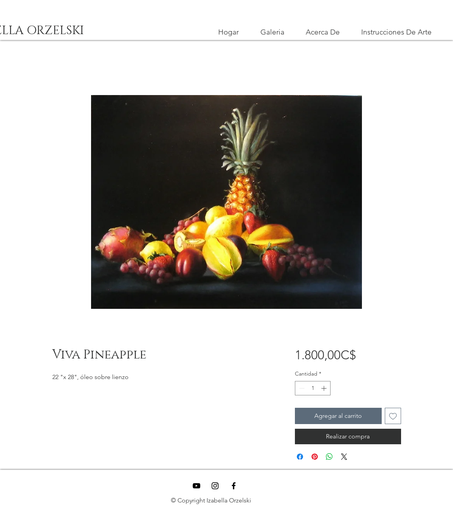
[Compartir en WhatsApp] (329, 456)
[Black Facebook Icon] (233, 485)
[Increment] (324, 388)
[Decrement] (301, 388)
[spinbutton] (313, 388)
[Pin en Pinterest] (314, 456)
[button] (397, 32)
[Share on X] (344, 456)
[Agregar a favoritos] (393, 416)
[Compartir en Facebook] (300, 456)
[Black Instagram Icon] (215, 485)
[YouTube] (196, 485)
